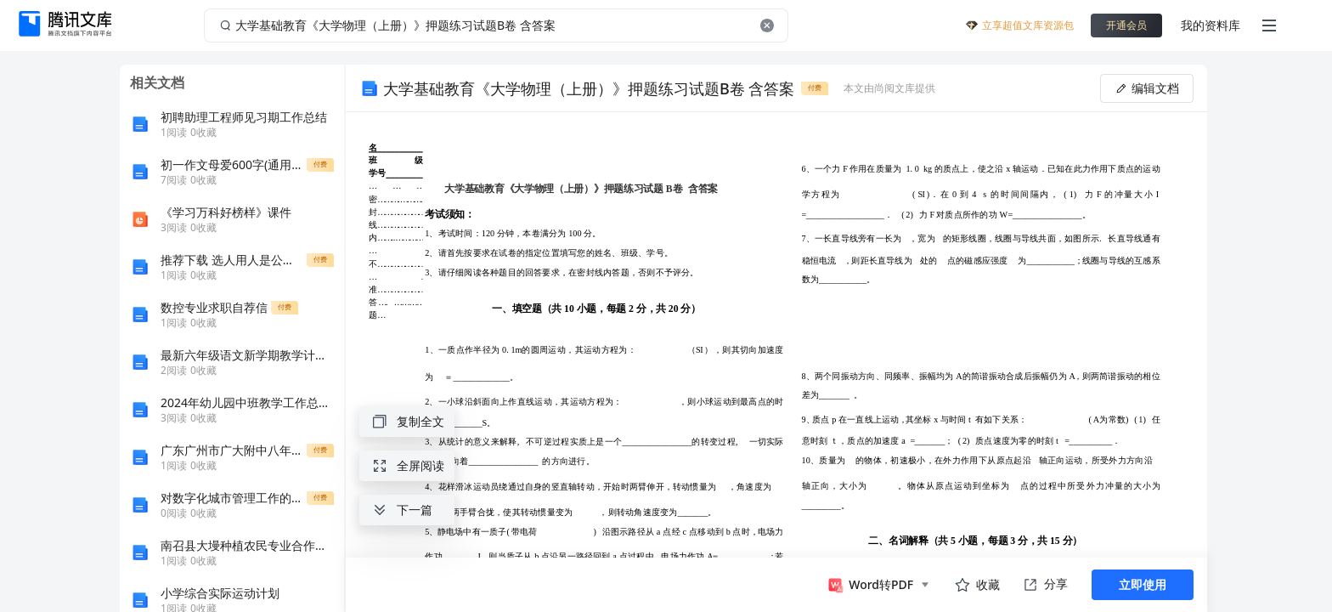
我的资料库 (1210, 25)
